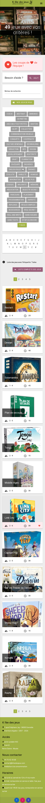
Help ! (34, 78)
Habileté (23, 174)
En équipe (15, 164)
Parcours (15, 195)
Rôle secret (30, 210)
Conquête (14, 139)
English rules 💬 (16, 169)
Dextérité (31, 154)
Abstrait (21, 114)
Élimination (27, 159)
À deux (10, 114)
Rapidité (32, 200)
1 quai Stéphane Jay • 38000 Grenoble (18, 727)
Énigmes (32, 169)
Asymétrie (22, 119)
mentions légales (10, 731)
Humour (34, 174)
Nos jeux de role (22, 102)
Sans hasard (31, 215)
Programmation (16, 200)
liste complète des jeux (27, 269)
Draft (15, 159)
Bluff (14, 129)
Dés (24, 149)
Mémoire (35, 185)
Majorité (22, 185)
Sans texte (12, 220)
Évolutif (10, 174)
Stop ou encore (29, 220)
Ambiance (33, 114)
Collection (26, 129)
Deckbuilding (33, 144)
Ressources (14, 210)
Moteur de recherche (13, 91)
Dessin (33, 149)
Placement (29, 195)
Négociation (12, 190)
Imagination (15, 179)
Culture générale (14, 144)
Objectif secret (30, 190)
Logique (10, 185)
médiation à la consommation (15, 766)
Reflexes (13, 205)
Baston (34, 124)
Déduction (13, 149)
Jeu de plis (30, 179)
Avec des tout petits (17, 124)
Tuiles (22, 225)
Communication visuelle (22, 134)
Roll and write (14, 215)
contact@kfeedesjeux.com (14, 763)
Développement (15, 154)
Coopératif (29, 139)
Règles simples (28, 205)
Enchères (28, 164)
